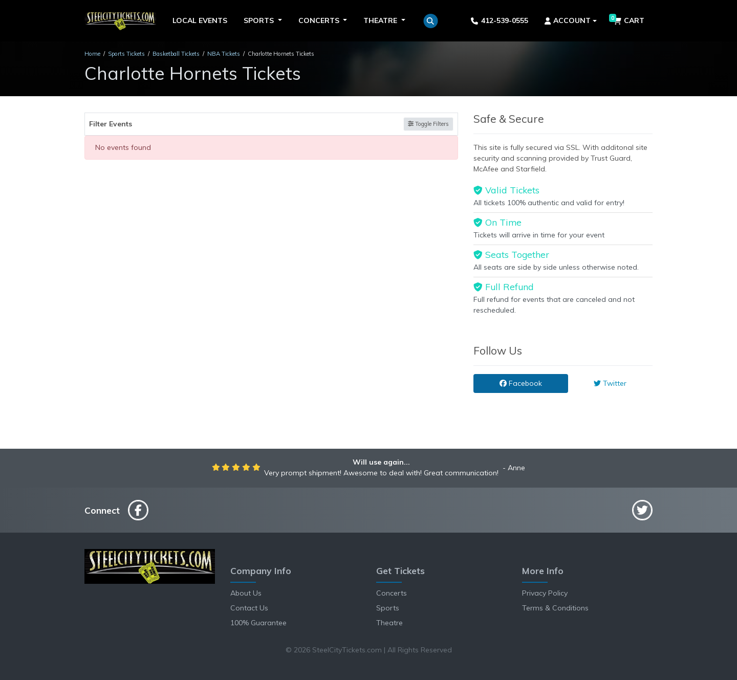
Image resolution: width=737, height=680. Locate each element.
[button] (431, 21)
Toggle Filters (428, 123)
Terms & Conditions (555, 607)
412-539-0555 (499, 20)
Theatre (389, 622)
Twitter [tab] (610, 383)
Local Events (199, 20)
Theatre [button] (381, 20)
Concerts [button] (319, 20)
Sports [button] (260, 20)
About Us (246, 593)
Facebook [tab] (521, 383)
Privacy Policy (545, 593)
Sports (387, 607)
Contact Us (249, 607)
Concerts (391, 593)
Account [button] (568, 20)
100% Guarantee (258, 622)
